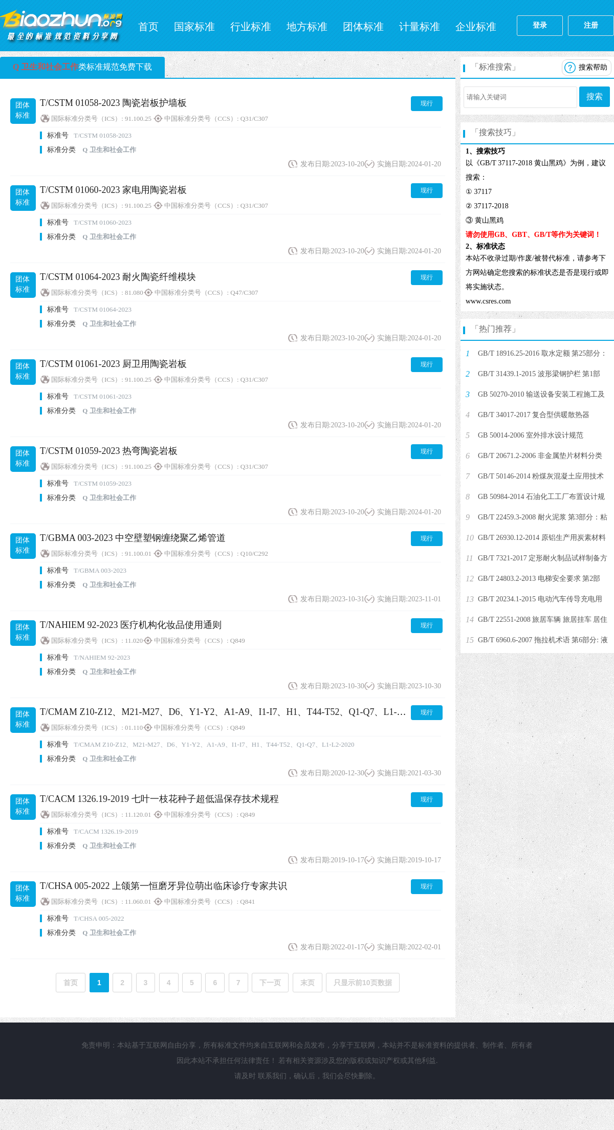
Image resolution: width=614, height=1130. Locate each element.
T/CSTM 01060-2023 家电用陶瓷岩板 (113, 190)
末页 (307, 983)
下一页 (270, 983)
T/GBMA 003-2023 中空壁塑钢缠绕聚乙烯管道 (133, 538)
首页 (148, 26)
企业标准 (475, 26)
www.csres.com (488, 301)
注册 (591, 25)
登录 (540, 25)
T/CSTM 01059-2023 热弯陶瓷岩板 (109, 451)
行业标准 (250, 26)
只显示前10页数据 (363, 983)
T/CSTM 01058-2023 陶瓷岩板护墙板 (113, 103)
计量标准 (419, 26)
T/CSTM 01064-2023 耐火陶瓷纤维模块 (118, 277)
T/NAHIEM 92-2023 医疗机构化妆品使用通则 (131, 625)
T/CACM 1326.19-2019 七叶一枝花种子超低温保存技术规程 (159, 799)
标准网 (61, 25)
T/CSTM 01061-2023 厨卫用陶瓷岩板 (113, 364)
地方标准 (307, 26)
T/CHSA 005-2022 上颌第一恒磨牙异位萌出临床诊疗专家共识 (163, 886)
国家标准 (194, 26)
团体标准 (363, 26)
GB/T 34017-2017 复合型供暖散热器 (533, 415)
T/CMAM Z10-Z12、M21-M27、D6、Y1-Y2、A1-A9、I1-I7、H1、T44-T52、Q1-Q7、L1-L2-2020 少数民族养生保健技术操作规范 (300, 712)
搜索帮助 (593, 67)
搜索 (594, 96)
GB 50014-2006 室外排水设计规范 (530, 435)
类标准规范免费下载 (82, 66)
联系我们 (272, 1076)
